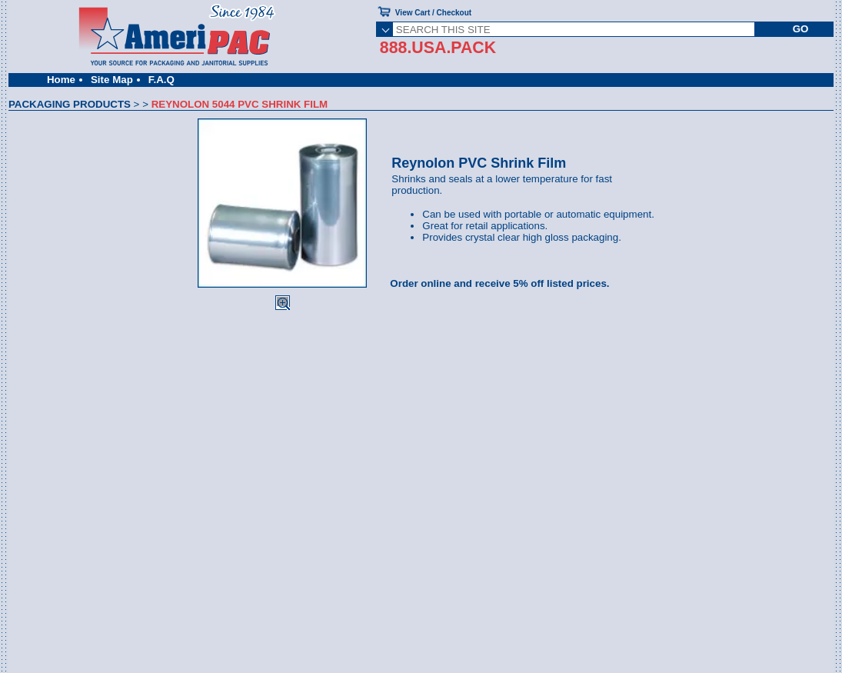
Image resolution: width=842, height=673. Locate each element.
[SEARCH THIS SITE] (573, 29)
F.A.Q (161, 79)
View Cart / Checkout (433, 12)
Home (61, 79)
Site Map (112, 79)
